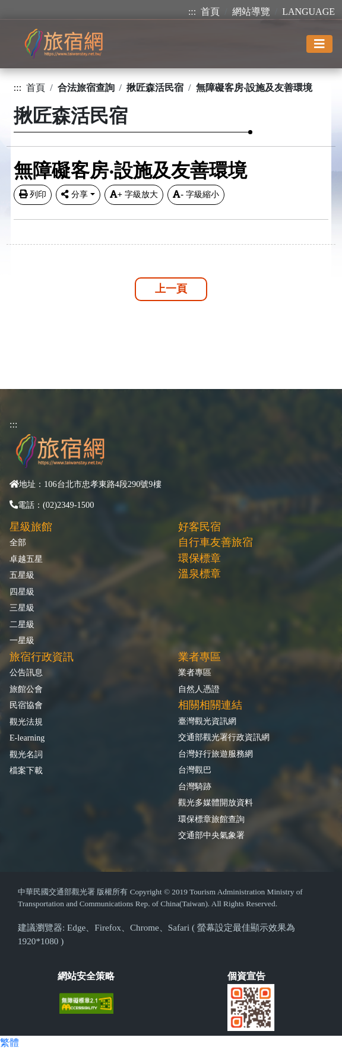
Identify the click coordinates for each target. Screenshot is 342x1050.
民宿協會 (26, 705)
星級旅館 (31, 527)
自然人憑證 (199, 689)
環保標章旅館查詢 (211, 819)
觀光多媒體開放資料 (215, 802)
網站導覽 (251, 12)
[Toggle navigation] (319, 44)
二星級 (22, 624)
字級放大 (134, 194)
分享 (74, 194)
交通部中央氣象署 (211, 835)
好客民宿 (199, 527)
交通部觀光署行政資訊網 (224, 737)
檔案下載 (26, 770)
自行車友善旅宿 (215, 542)
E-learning (27, 737)
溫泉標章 (199, 574)
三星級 (22, 607)
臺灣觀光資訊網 (207, 721)
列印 (32, 194)
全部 (18, 542)
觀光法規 (26, 721)
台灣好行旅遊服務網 (215, 753)
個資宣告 (246, 976)
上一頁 (171, 289)
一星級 (22, 640)
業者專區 (194, 672)
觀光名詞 (26, 754)
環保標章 (199, 558)
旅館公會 (26, 689)
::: (192, 12)
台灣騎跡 (194, 786)
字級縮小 (196, 194)
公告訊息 (26, 672)
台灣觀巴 (194, 769)
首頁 (210, 12)
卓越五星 (26, 559)
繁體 (9, 1043)
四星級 (22, 591)
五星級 (22, 575)
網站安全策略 (86, 976)
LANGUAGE (308, 12)
